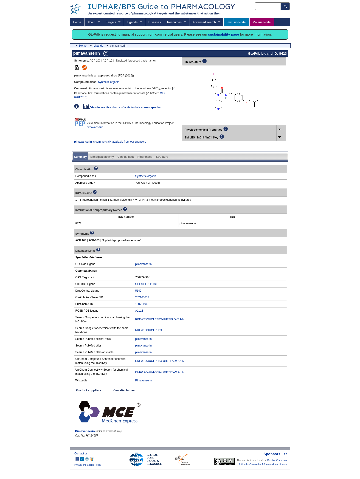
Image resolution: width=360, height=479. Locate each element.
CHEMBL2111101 (146, 284)
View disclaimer (124, 390)
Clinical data (126, 156)
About (91, 22)
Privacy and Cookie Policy (87, 465)
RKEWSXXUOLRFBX (148, 330)
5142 (138, 290)
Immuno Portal (236, 22)
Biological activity (102, 156)
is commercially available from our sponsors (110, 141)
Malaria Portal (262, 22)
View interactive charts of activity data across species (122, 107)
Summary (80, 156)
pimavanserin (95, 127)
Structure (162, 156)
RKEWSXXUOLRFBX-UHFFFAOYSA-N (159, 319)
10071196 (141, 304)
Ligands (132, 22)
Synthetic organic (108, 82)
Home (77, 22)
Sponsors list (275, 454)
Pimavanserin (143, 380)
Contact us (80, 453)
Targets (111, 22)
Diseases (154, 22)
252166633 (142, 297)
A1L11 (139, 310)
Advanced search (204, 22)
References (144, 156)
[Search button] (285, 6)
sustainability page (223, 34)
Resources (174, 22)
